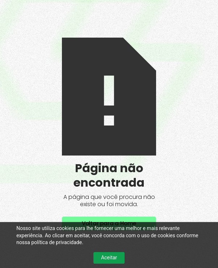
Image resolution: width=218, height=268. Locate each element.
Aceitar (109, 257)
